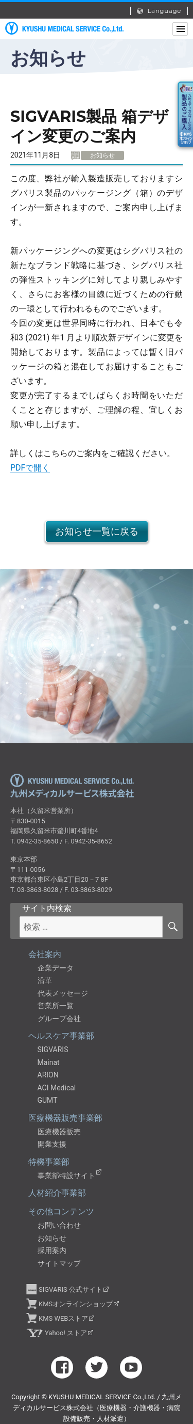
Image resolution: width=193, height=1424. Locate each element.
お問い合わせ (59, 1225)
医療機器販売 (59, 1132)
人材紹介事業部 (57, 1193)
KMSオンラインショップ (76, 1304)
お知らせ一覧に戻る (96, 531)
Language (159, 10)
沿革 (45, 980)
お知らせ (52, 1238)
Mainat (49, 1062)
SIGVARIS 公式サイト (70, 1289)
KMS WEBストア (63, 1318)
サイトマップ (59, 1263)
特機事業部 (48, 1162)
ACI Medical (57, 1088)
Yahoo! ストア (66, 1333)
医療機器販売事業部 (65, 1118)
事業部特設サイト (66, 1175)
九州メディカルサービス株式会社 (72, 785)
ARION (48, 1075)
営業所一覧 (56, 1006)
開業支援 (52, 1144)
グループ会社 (59, 1018)
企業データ (56, 968)
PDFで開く (30, 468)
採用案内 (52, 1250)
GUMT (48, 1100)
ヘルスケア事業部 (61, 1036)
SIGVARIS (53, 1049)
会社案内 (44, 954)
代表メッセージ (63, 993)
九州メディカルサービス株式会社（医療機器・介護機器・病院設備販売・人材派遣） (64, 28)
